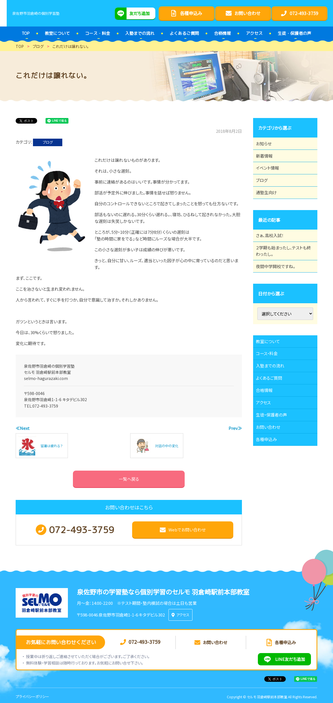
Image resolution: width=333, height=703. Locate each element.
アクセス (266, 444)
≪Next (23, 428)
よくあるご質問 (272, 414)
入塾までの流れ (273, 398)
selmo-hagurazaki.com (46, 378)
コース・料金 (270, 383)
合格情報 (267, 429)
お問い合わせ (271, 475)
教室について (271, 368)
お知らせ (266, 145)
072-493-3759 (45, 406)
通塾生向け (269, 206)
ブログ (48, 142)
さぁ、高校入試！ (273, 252)
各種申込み (269, 490)
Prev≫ (235, 428)
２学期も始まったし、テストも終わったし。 (283, 271)
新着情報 (267, 160)
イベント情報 (270, 175)
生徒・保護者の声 (274, 460)
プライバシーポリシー (32, 694)
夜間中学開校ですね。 (279, 290)
